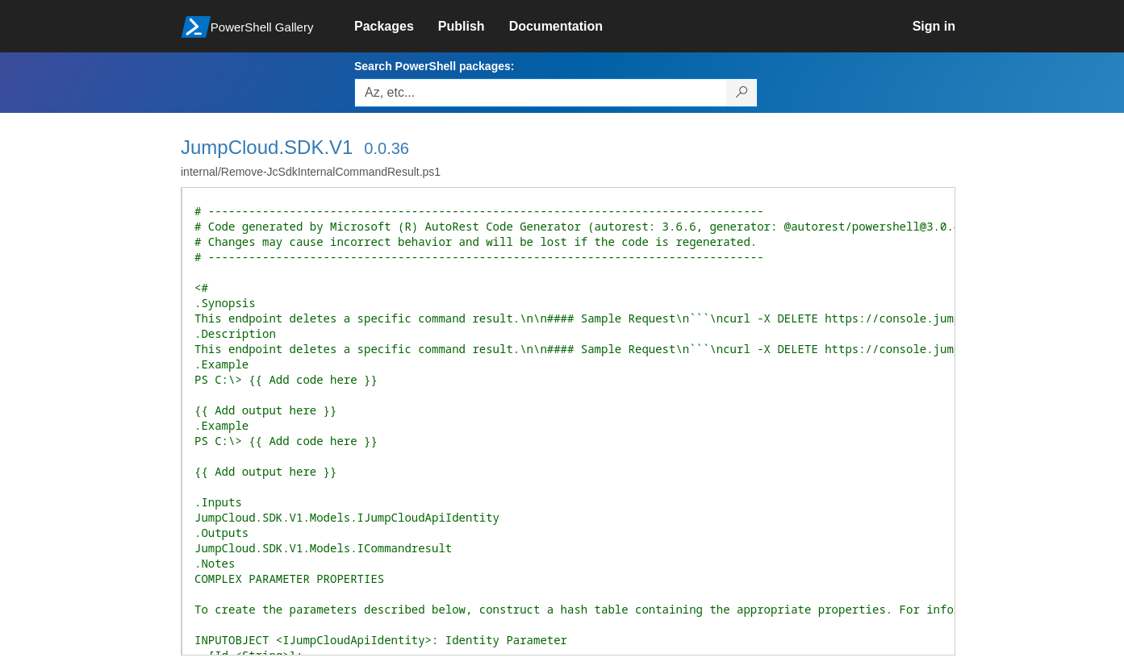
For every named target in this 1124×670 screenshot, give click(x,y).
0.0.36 (386, 148)
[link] (396, 26)
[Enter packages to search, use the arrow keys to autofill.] (540, 92)
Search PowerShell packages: (434, 66)
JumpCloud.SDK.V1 (267, 147)
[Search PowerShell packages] (742, 92)
